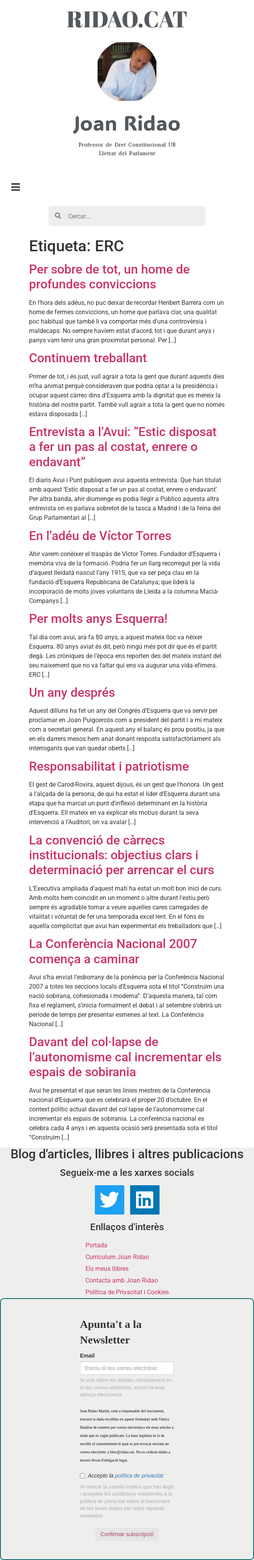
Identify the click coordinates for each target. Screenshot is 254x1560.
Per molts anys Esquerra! (98, 618)
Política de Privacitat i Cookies (127, 1292)
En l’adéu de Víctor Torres (100, 535)
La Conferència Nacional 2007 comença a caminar (113, 951)
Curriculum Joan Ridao (117, 1257)
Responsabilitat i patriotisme (109, 766)
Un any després (72, 692)
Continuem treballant (88, 358)
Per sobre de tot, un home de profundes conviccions (109, 277)
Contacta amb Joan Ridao (121, 1280)
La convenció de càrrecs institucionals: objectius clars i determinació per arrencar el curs (121, 855)
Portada (96, 1245)
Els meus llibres (107, 1268)
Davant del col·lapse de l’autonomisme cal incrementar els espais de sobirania (125, 1056)
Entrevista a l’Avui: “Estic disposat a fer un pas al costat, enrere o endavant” (123, 446)
